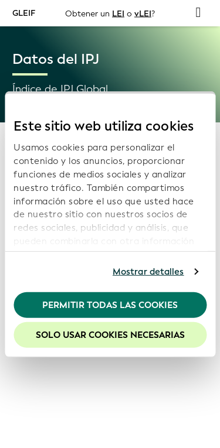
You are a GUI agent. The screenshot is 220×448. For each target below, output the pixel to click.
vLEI (142, 13)
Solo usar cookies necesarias (110, 335)
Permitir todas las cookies (110, 304)
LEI (118, 13)
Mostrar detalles (148, 272)
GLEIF (23, 12)
